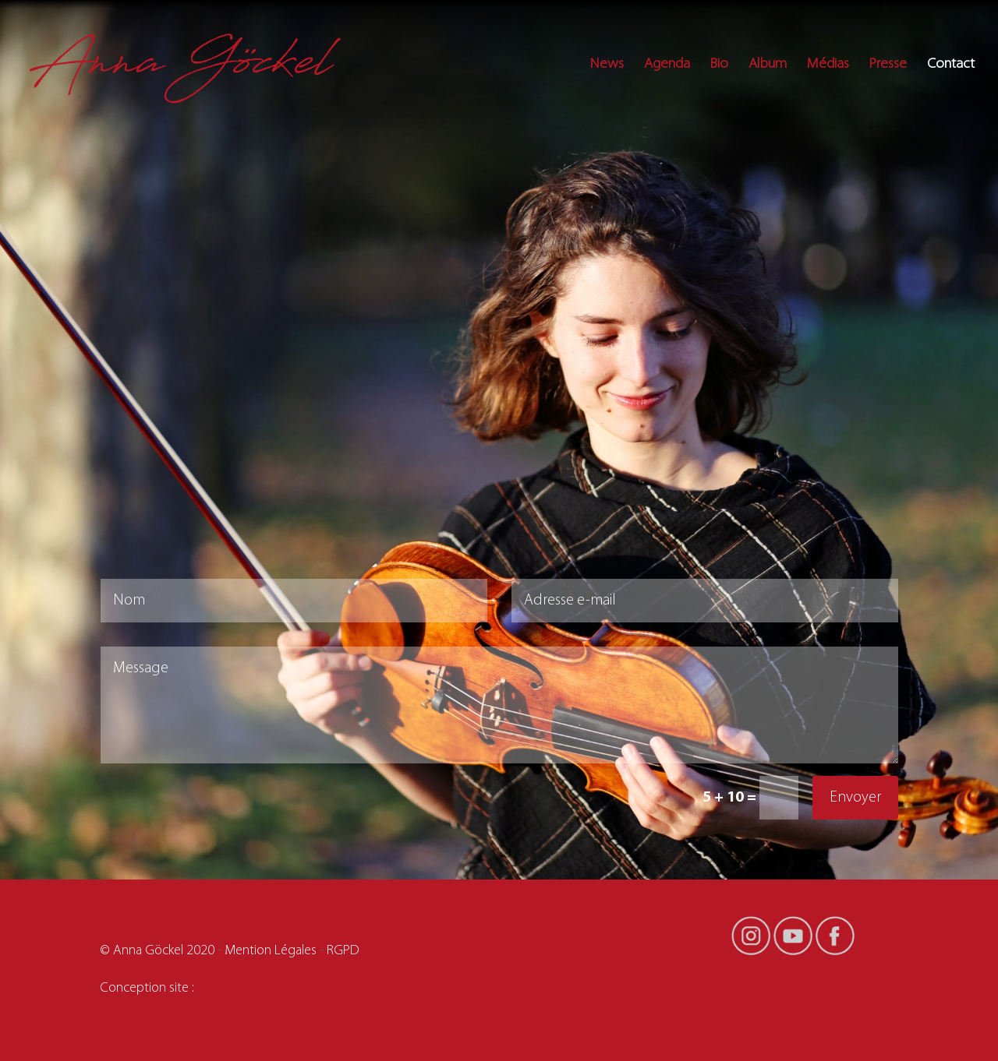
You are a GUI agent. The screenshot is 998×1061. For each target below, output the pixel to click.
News (606, 65)
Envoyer (855, 797)
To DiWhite (227, 988)
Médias (828, 65)
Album (767, 65)
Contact (951, 65)
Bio (719, 65)
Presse (888, 65)
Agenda (667, 65)
